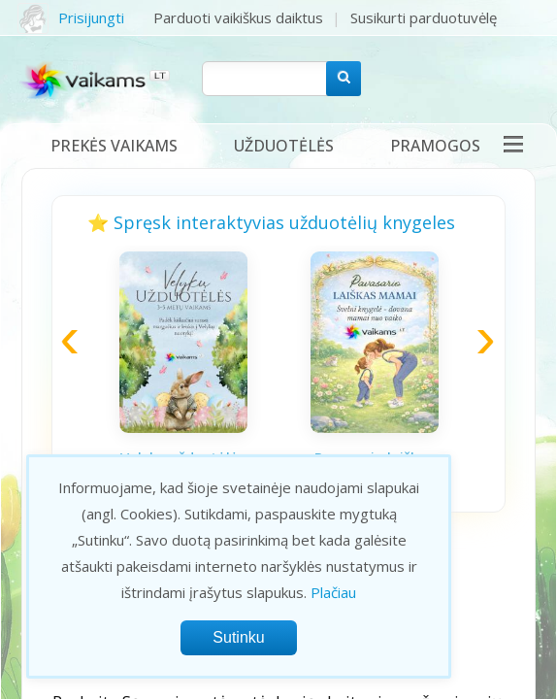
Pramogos (435, 145)
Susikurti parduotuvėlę (423, 17)
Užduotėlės (284, 145)
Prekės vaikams (114, 145)
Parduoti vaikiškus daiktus (238, 17)
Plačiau (333, 592)
